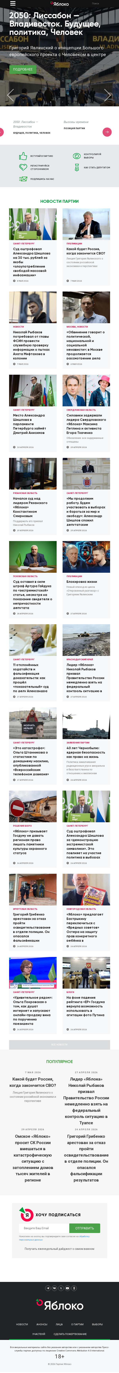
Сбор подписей (23, 132)
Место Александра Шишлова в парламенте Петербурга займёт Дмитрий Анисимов (29, 424)
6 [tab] (74, 102)
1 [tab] (45, 102)
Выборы (97, 1325)
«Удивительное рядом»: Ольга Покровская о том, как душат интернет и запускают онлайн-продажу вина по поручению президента (32, 1011)
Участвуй (38, 1335)
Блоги (70, 992)
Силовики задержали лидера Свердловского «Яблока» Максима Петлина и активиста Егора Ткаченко (86, 424)
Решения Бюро (22, 826)
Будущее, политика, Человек (82, 132)
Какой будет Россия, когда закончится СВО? (33, 1083)
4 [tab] (63, 102)
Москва (71, 327)
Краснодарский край (80, 659)
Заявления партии (78, 742)
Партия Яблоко (63, 1365)
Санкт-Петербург (23, 243)
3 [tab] (57, 102)
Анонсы (41, 1325)
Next (105, 95)
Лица (59, 1325)
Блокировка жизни (82, 582)
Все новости (59, 1045)
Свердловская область (81, 410)
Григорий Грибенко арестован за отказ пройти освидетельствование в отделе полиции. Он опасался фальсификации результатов (86, 1159)
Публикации (74, 243)
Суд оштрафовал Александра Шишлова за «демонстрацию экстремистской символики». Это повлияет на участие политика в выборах (85, 844)
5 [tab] (68, 102)
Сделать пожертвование (70, 1335)
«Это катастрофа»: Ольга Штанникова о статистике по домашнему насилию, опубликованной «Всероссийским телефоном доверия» (31, 761)
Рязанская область (25, 493)
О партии (77, 1325)
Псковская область (25, 576)
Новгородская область (81, 909)
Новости (18, 327)
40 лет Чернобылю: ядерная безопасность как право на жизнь (86, 752)
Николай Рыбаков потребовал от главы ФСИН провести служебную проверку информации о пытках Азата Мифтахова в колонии (31, 345)
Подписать (23, 76)
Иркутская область (25, 909)
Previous (14, 95)
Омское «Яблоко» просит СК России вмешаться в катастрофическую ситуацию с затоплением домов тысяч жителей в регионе (32, 1159)
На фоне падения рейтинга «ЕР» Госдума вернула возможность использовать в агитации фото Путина (86, 1006)
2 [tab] (51, 102)
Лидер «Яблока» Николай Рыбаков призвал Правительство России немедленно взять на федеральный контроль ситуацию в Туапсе (86, 1102)
